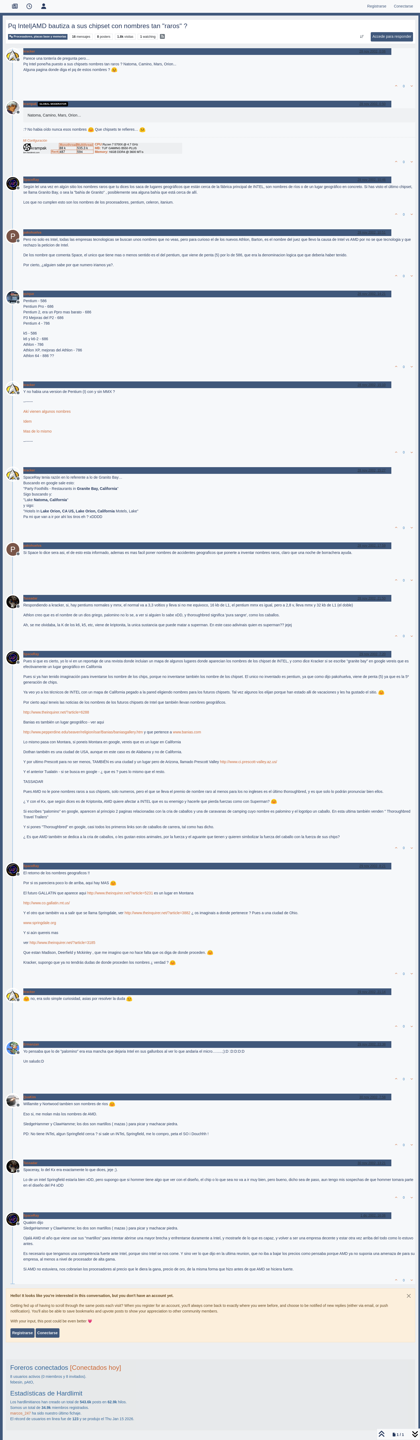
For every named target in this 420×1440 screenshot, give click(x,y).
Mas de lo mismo (37, 431)
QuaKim (29, 1097)
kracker (29, 51)
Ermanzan (31, 1044)
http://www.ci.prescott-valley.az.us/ (248, 762)
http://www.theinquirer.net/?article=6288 (56, 712)
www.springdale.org (39, 923)
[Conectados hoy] (95, 1367)
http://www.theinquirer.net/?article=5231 (120, 893)
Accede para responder (391, 36)
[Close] (409, 1296)
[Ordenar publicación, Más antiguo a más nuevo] (362, 36)
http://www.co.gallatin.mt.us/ (46, 903)
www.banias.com (187, 732)
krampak (30, 104)
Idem (27, 421)
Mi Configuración (35, 140)
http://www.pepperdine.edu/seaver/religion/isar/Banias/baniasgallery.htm (83, 732)
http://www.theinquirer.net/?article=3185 (62, 942)
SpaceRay (31, 180)
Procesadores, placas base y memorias (37, 36)
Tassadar (30, 598)
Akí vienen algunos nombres (47, 411)
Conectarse (47, 1333)
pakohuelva (32, 232)
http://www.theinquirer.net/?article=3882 (157, 913)
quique (28, 294)
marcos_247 (20, 1413)
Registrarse (22, 1333)
